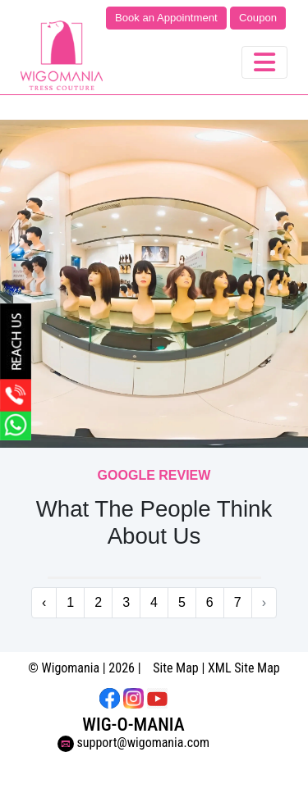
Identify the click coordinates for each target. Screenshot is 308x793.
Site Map (176, 668)
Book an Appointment (166, 17)
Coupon (258, 17)
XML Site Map (244, 668)
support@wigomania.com (133, 742)
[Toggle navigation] (264, 62)
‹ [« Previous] (44, 602)
